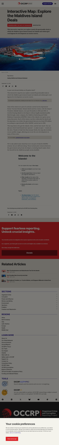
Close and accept (11, 439)
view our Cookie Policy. (15, 432)
